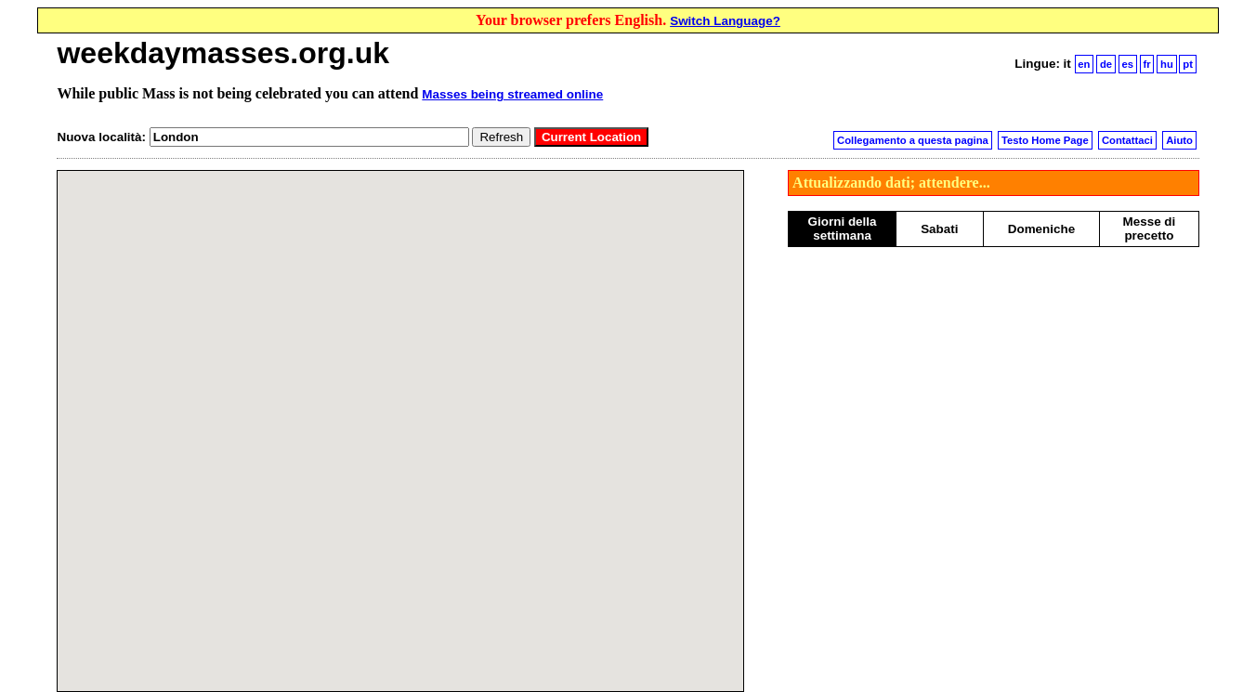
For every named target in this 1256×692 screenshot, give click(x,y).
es (1128, 64)
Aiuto (1179, 140)
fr (1147, 64)
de (1106, 64)
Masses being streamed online (512, 94)
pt (1188, 64)
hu (1166, 64)
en (1084, 64)
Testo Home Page (1045, 140)
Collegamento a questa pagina (912, 140)
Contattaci (1127, 140)
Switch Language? (725, 21)
